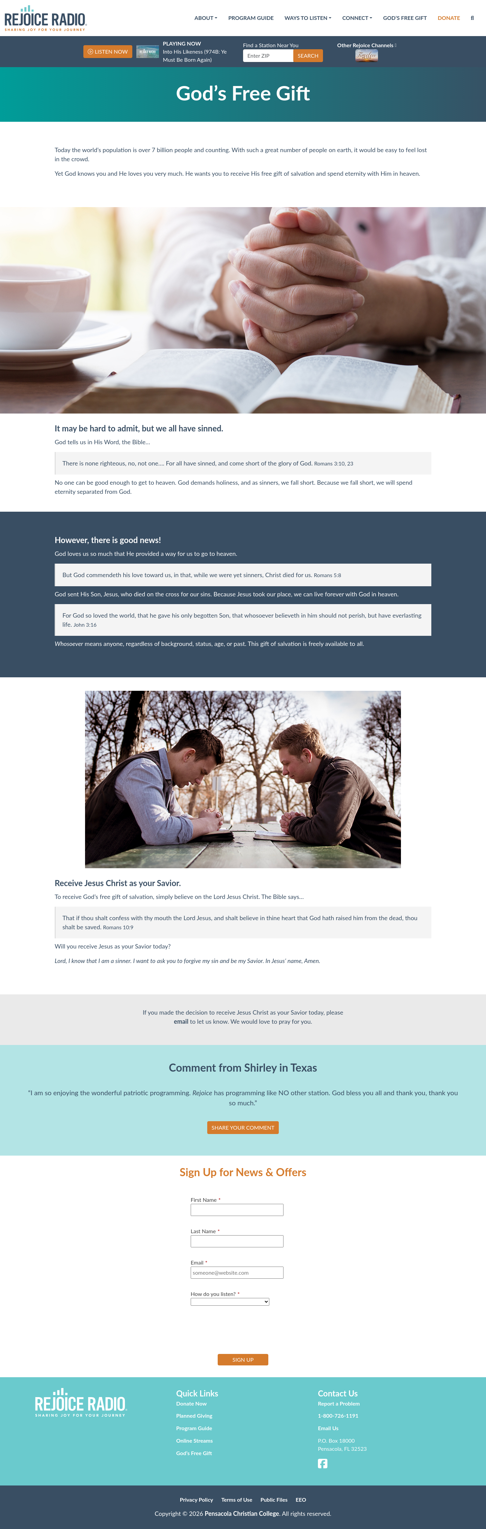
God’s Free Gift (405, 18)
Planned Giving (194, 1415)
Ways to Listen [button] (306, 18)
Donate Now (191, 1403)
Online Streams (194, 1440)
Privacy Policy (196, 1499)
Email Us (328, 1428)
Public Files (274, 1499)
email (181, 1021)
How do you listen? (215, 1294)
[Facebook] (322, 1465)
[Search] (472, 18)
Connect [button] (355, 18)
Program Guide (251, 18)
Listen (111, 52)
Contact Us (338, 1393)
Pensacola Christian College (242, 1513)
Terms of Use (236, 1499)
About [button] (203, 18)
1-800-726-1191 (338, 1415)
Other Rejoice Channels (367, 45)
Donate (449, 18)
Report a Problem (339, 1403)
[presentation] (242, 1329)
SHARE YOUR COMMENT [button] (243, 1127)
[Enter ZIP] (268, 55)
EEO (301, 1499)
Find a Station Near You (270, 45)
